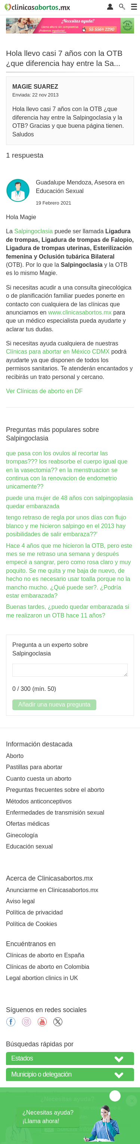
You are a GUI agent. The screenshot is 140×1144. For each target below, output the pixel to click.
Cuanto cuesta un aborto (38, 778)
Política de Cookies (31, 924)
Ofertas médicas (27, 824)
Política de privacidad (34, 912)
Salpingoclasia (33, 231)
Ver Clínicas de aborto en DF (44, 391)
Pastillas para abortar (34, 767)
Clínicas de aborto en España (45, 955)
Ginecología (22, 835)
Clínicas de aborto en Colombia (47, 967)
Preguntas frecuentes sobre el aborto (55, 790)
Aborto (15, 756)
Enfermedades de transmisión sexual (55, 812)
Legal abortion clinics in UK (42, 978)
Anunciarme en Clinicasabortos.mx (52, 890)
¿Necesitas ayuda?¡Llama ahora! (48, 1116)
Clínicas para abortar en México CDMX (57, 351)
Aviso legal (20, 901)
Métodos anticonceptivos (39, 801)
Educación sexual (29, 846)
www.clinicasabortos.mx (80, 312)
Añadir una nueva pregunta (54, 704)
